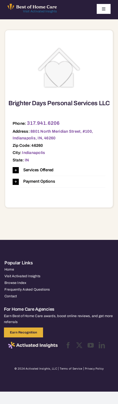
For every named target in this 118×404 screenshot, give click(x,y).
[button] (59, 170)
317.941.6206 (43, 123)
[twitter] (79, 345)
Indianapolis (33, 153)
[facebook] (68, 345)
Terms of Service (71, 368)
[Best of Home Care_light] (32, 5)
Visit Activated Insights (40, 11)
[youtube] (91, 345)
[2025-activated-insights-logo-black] (33, 343)
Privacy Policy (94, 368)
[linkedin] (102, 345)
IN (27, 160)
